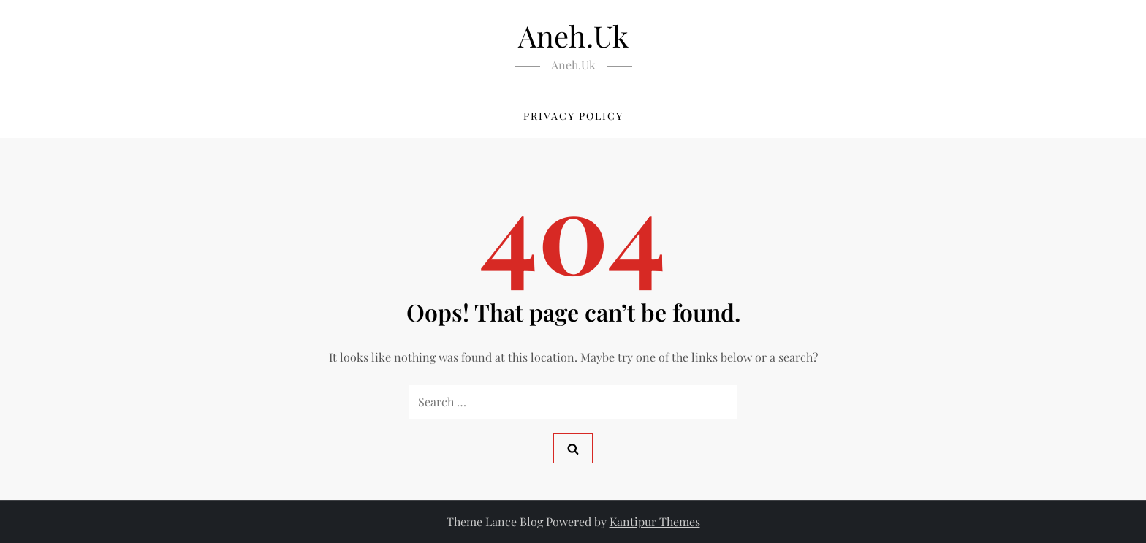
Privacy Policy (573, 116)
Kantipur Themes (655, 521)
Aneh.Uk (573, 35)
